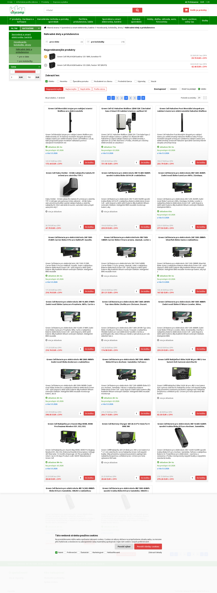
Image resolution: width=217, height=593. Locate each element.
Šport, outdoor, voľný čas (189, 20)
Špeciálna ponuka (80, 81)
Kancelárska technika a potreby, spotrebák (53, 20)
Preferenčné (72, 552)
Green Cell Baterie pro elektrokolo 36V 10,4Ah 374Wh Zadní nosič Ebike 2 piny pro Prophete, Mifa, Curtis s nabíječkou (70, 304)
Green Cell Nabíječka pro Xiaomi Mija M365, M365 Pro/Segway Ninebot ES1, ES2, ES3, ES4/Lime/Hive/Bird (70, 426)
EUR (202, 2)
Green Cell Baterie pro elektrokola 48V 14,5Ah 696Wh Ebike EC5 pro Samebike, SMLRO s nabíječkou (70, 489)
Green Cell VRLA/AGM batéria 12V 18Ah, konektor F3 (79, 56)
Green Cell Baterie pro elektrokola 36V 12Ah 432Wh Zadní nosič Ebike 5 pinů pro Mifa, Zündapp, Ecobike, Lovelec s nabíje (181, 175)
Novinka (63, 81)
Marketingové (98, 552)
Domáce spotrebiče (136, 20)
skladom (173, 89)
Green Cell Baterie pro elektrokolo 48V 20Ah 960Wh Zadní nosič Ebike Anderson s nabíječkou (70, 360)
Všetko (51, 81)
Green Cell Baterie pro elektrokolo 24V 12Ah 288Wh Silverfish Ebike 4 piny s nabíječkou (182, 238)
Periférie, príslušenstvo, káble (83, 20)
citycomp (25, 9)
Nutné (60, 552)
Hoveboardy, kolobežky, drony (22, 43)
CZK (208, 2)
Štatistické (85, 552)
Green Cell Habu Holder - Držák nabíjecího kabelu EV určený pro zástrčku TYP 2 (70, 174)
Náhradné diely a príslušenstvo (24, 50)
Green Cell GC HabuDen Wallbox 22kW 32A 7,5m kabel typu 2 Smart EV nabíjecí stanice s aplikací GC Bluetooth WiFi (126, 111)
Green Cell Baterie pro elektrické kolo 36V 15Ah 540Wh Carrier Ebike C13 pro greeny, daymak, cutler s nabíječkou (126, 240)
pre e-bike (24, 56)
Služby (205, 20)
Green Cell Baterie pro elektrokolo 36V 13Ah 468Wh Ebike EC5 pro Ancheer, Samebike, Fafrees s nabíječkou (126, 362)
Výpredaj (141, 81)
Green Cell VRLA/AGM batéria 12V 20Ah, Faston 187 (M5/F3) (82, 65)
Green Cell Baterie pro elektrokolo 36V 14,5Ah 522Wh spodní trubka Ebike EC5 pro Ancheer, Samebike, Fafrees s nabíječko (181, 426)
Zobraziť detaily (155, 552)
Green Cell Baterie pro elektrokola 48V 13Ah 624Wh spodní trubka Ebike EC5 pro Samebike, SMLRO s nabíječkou (126, 491)
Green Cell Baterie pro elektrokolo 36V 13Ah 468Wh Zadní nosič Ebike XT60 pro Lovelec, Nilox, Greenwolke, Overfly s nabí (182, 304)
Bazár (153, 81)
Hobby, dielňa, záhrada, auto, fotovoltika (161, 20)
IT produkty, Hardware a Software (22, 20)
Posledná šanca (125, 81)
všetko (203, 89)
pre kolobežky (26, 61)
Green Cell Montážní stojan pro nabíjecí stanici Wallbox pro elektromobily (70, 109)
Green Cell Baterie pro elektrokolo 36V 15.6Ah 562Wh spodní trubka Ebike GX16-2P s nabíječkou (126, 174)
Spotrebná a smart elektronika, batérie (111, 20)
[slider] (12, 72)
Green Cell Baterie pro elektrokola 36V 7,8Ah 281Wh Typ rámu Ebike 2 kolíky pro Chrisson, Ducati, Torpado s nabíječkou (126, 304)
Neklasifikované (113, 552)
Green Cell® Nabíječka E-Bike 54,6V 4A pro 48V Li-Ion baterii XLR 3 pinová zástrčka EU (182, 360)
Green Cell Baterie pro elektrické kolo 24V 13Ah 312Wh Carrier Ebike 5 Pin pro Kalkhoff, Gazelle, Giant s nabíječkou (70, 240)
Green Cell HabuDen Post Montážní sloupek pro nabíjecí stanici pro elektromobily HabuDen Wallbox (182, 109)
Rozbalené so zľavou (103, 81)
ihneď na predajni (189, 89)
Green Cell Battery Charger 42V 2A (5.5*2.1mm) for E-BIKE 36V (126, 425)
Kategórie (28, 28)
